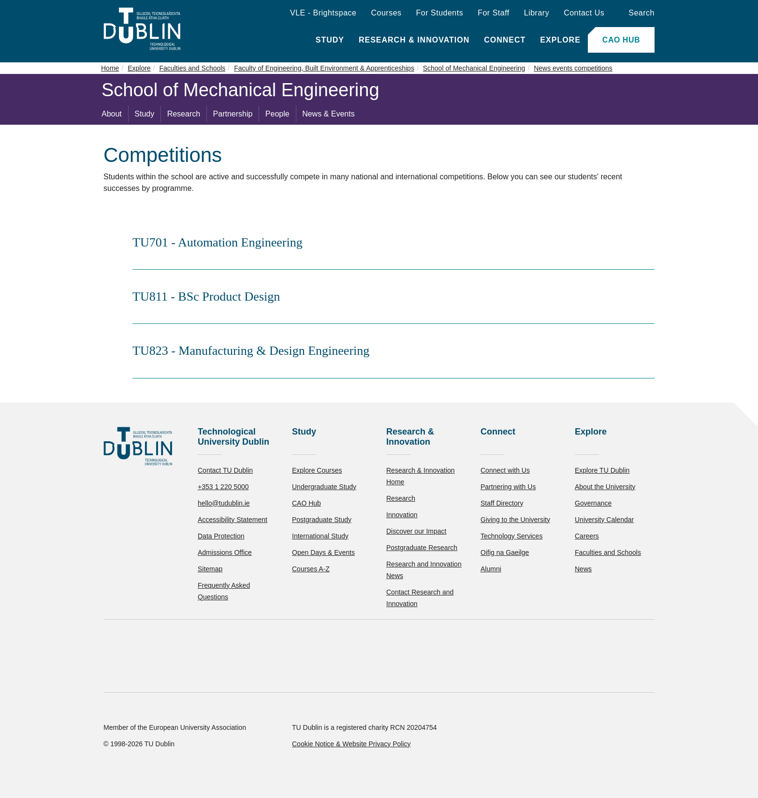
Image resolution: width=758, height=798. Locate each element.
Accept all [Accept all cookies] (50, 761)
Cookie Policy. (203, 731)
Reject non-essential (131, 761)
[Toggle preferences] (209, 762)
